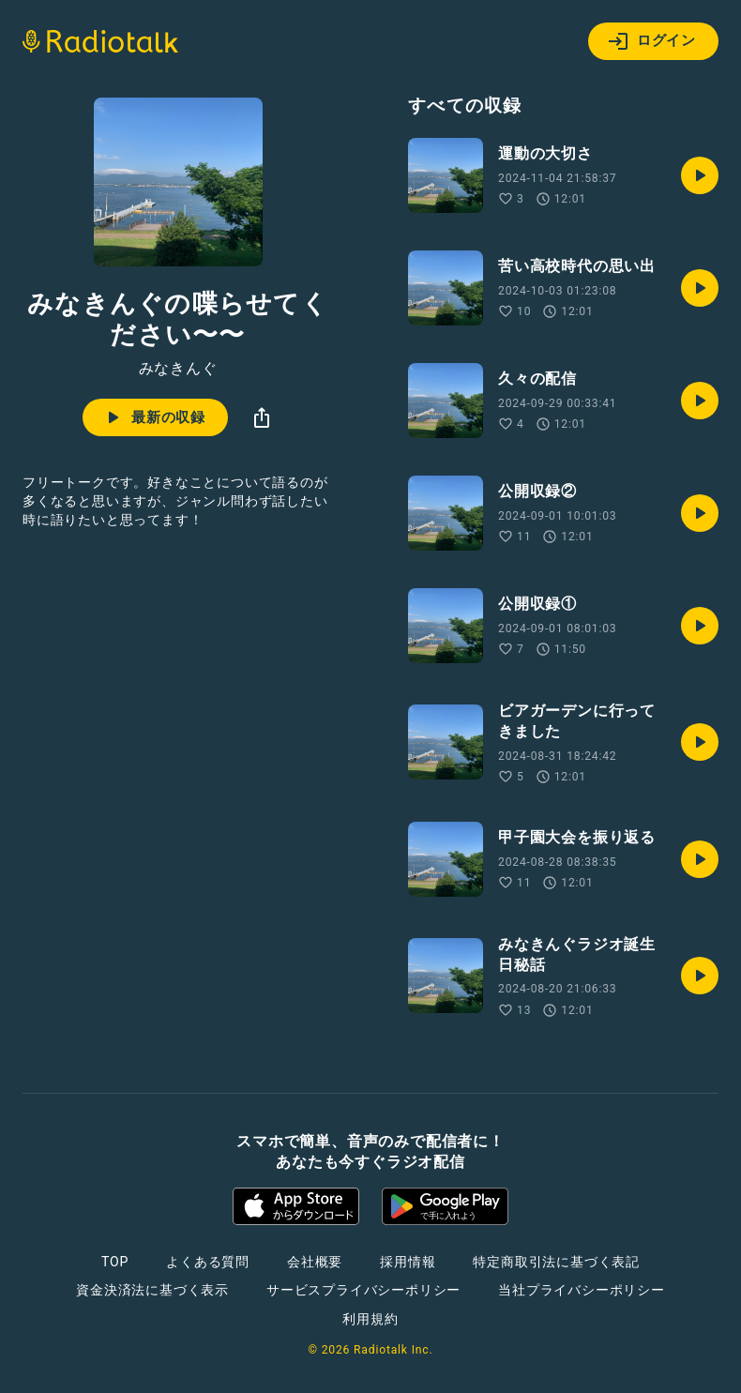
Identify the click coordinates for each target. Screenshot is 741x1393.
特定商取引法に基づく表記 (556, 1261)
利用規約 (370, 1318)
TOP (115, 1261)
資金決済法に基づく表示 (152, 1289)
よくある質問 (208, 1261)
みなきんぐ (178, 368)
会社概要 (314, 1261)
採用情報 (407, 1261)
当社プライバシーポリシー (581, 1289)
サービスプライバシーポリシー (363, 1289)
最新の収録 (153, 417)
